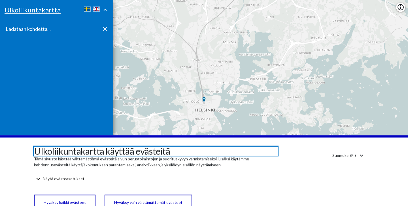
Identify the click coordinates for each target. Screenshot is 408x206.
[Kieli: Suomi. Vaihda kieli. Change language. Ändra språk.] (347, 167)
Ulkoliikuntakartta (33, 10)
